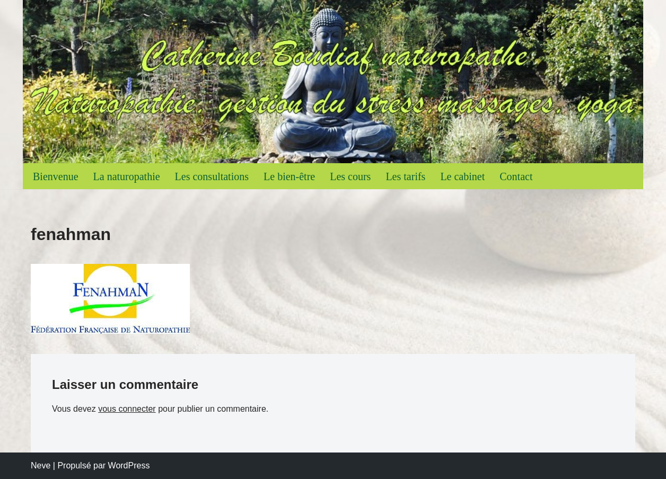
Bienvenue (55, 176)
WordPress (129, 465)
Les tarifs (405, 176)
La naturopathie (126, 176)
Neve (40, 465)
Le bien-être (289, 176)
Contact (516, 176)
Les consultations (212, 176)
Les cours (350, 176)
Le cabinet (462, 176)
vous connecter (127, 408)
